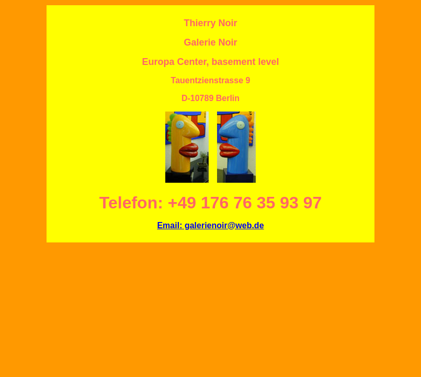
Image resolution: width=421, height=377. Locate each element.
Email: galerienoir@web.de (210, 225)
